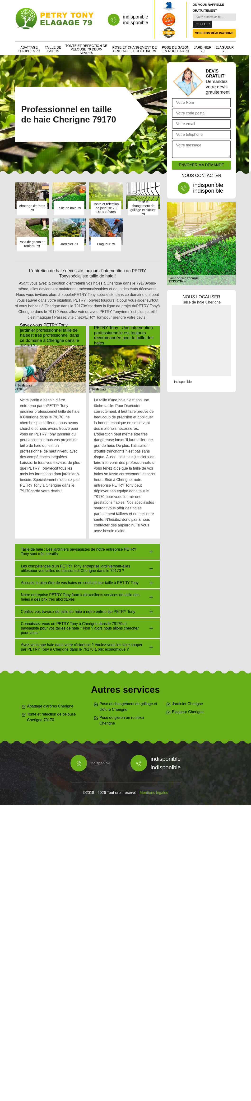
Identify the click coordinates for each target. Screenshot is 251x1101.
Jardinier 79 (202, 49)
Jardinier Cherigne (187, 704)
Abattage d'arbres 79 (29, 49)
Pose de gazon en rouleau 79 (175, 49)
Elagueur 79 (224, 49)
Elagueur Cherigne (188, 712)
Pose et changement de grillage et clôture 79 (134, 49)
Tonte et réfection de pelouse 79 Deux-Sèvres (86, 49)
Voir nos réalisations (214, 33)
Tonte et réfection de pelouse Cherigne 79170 (51, 717)
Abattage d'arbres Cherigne (50, 706)
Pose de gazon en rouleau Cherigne (121, 720)
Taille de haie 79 (53, 49)
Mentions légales (154, 793)
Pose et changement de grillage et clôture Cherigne (128, 706)
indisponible (135, 16)
